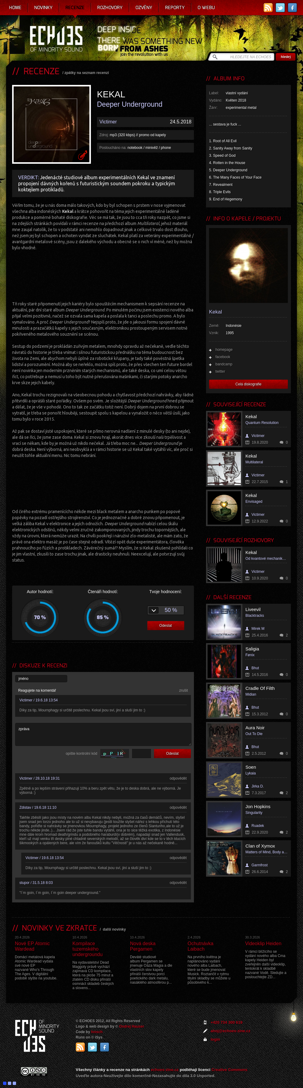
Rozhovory (110, 8)
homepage (224, 350)
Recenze (75, 8)
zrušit (183, 690)
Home (15, 8)
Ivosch (97, 1032)
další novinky (114, 929)
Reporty (175, 8)
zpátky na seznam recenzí (87, 73)
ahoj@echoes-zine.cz (230, 1031)
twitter (220, 371)
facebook (222, 357)
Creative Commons (229, 1069)
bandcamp (223, 364)
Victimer (108, 121)
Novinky (43, 8)
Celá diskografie (248, 384)
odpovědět (178, 778)
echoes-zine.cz (165, 1069)
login (215, 1039)
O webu (206, 8)
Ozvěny (143, 8)
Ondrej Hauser (131, 1026)
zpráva (103, 734)
